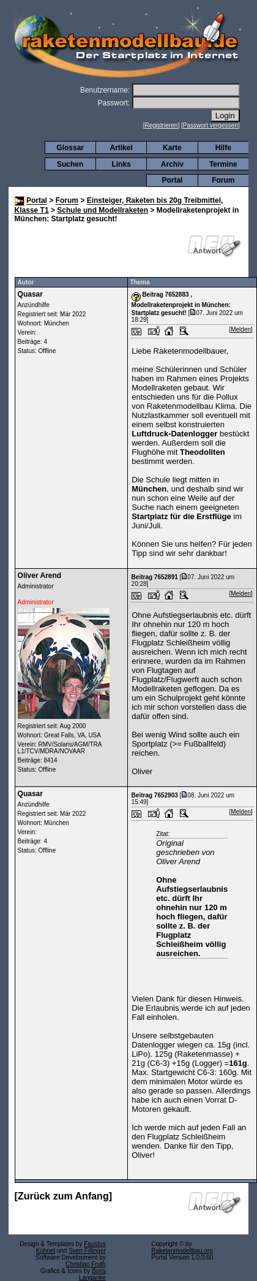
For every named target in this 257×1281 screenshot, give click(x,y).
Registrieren (161, 125)
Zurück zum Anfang (63, 1196)
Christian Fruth (85, 1264)
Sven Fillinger (87, 1250)
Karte (172, 147)
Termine (223, 164)
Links (120, 164)
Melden (241, 329)
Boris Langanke (92, 1274)
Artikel (121, 147)
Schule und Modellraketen (102, 210)
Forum (223, 180)
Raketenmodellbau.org (182, 1250)
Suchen (70, 164)
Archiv (172, 164)
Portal (172, 180)
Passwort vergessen (210, 125)
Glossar (70, 147)
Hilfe (223, 147)
